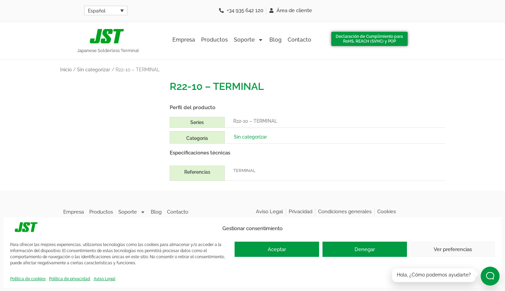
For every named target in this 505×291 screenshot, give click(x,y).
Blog (275, 40)
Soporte (248, 40)
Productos (214, 40)
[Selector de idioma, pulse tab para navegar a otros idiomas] (105, 10)
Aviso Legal (104, 278)
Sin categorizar (93, 69)
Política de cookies (28, 278)
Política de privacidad (69, 278)
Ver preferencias (453, 249)
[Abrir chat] (490, 276)
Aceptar (277, 249)
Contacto (299, 40)
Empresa (183, 40)
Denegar (365, 249)
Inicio (66, 69)
